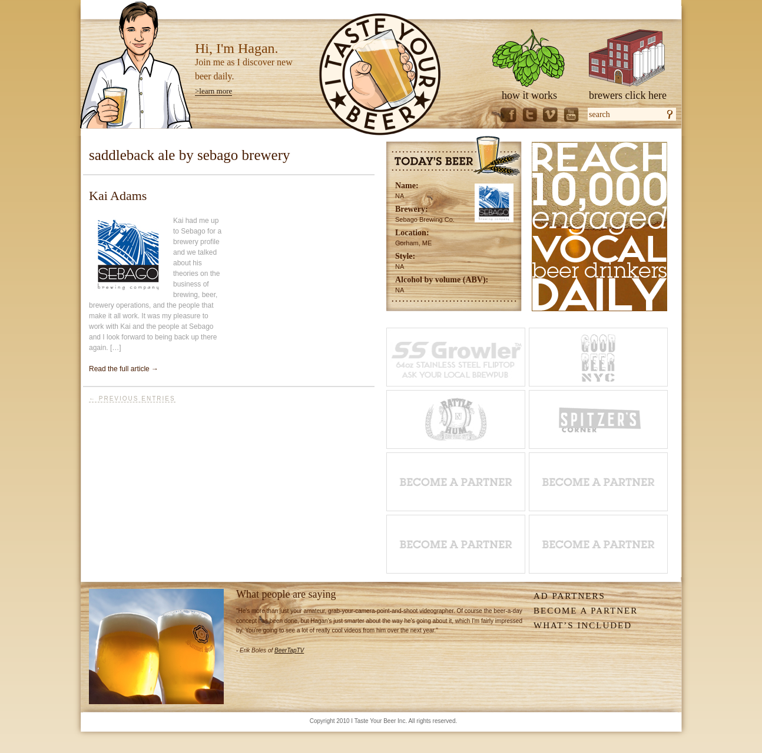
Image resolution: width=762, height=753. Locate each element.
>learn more (213, 90)
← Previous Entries (132, 398)
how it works (529, 95)
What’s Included (583, 625)
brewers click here (628, 95)
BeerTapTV (289, 650)
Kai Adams (118, 195)
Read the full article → (123, 369)
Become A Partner (586, 610)
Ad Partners (569, 596)
